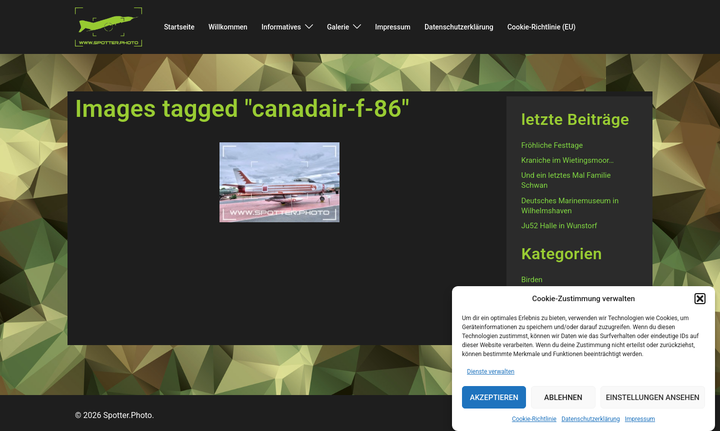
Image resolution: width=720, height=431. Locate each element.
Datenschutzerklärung (591, 424)
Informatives (281, 27)
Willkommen (228, 27)
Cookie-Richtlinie (534, 424)
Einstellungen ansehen (653, 402)
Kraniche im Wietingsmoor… (568, 160)
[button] (700, 304)
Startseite (179, 27)
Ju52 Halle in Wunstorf (560, 225)
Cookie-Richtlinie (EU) (542, 27)
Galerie (338, 27)
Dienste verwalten (490, 376)
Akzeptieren (494, 402)
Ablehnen (563, 402)
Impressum (640, 424)
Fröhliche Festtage (552, 145)
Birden (532, 279)
